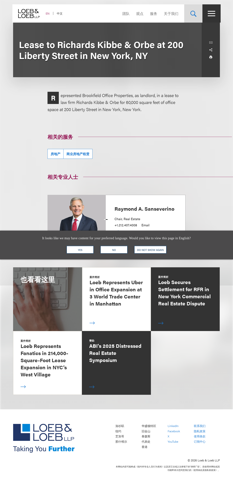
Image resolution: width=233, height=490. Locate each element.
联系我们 (200, 426)
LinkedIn (173, 426)
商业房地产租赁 (77, 153)
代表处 (146, 441)
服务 (153, 13)
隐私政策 (200, 431)
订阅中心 (200, 441)
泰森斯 (146, 436)
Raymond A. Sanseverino (144, 208)
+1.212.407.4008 (125, 225)
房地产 (55, 153)
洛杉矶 (119, 426)
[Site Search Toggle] (192, 13)
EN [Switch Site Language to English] (48, 13)
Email (145, 225)
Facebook (174, 431)
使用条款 (200, 436)
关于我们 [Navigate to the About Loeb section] (170, 13)
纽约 (118, 431)
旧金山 (146, 431)
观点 (139, 13)
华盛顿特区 (149, 426)
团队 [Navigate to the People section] (125, 13)
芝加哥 (119, 436)
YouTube (173, 441)
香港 (144, 447)
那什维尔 (121, 441)
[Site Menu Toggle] (211, 13)
